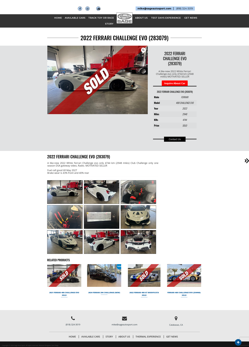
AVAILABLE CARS (75, 14)
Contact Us (175, 135)
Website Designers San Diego (49, 342)
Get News (172, 332)
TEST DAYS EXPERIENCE (166, 14)
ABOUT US (141, 14)
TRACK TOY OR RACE (101, 14)
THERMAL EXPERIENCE (148, 332)
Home (58, 14)
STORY (109, 20)
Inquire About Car (174, 79)
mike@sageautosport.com (124, 320)
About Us (124, 332)
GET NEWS (190, 14)
